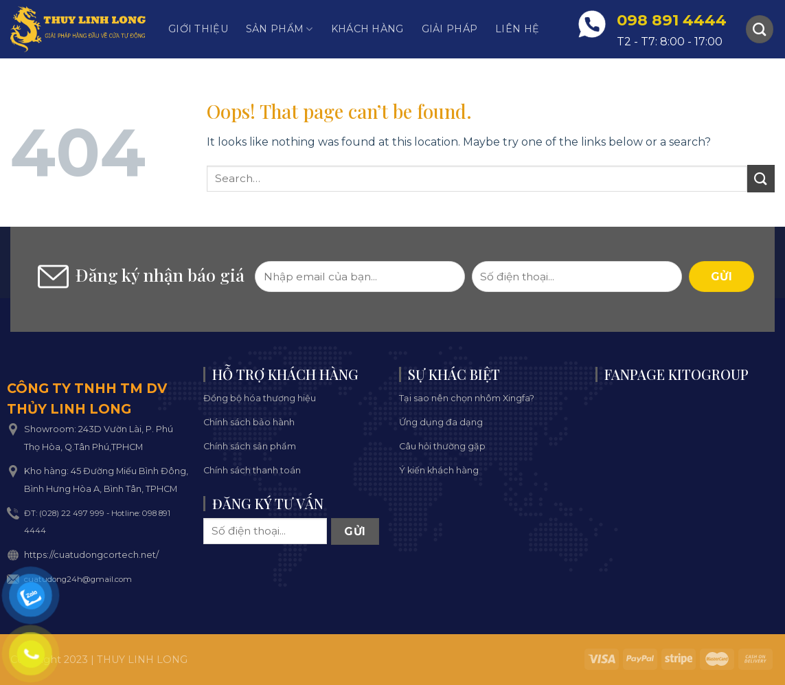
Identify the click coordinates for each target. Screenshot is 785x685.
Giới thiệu (198, 29)
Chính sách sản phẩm (249, 446)
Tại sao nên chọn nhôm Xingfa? (466, 398)
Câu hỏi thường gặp (442, 446)
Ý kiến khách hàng (439, 470)
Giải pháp (450, 29)
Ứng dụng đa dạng (441, 422)
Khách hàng (367, 29)
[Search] (759, 29)
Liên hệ (517, 29)
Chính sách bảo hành (249, 422)
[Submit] (761, 178)
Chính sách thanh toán (252, 470)
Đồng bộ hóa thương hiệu (259, 398)
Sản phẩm (279, 29)
